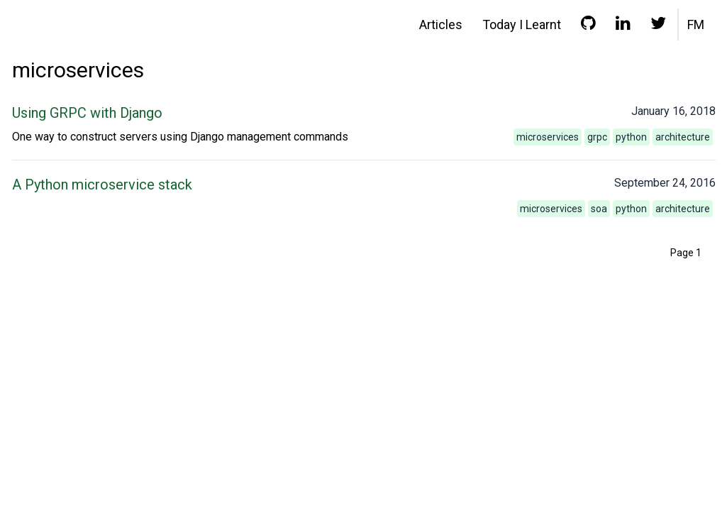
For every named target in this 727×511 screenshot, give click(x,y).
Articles (440, 24)
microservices (547, 137)
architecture (682, 137)
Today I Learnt (521, 24)
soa (599, 208)
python (631, 137)
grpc (597, 137)
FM (695, 24)
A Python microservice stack (102, 184)
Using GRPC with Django (87, 112)
